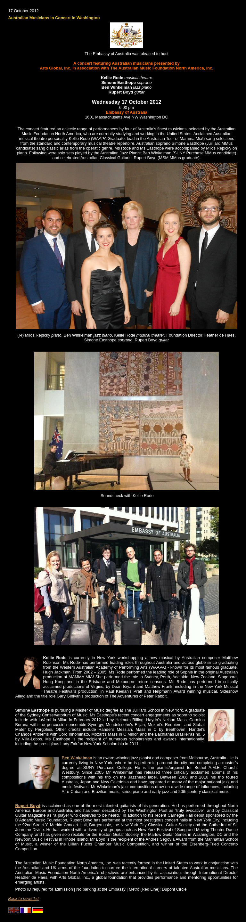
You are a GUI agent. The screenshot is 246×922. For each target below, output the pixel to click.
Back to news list (23, 898)
